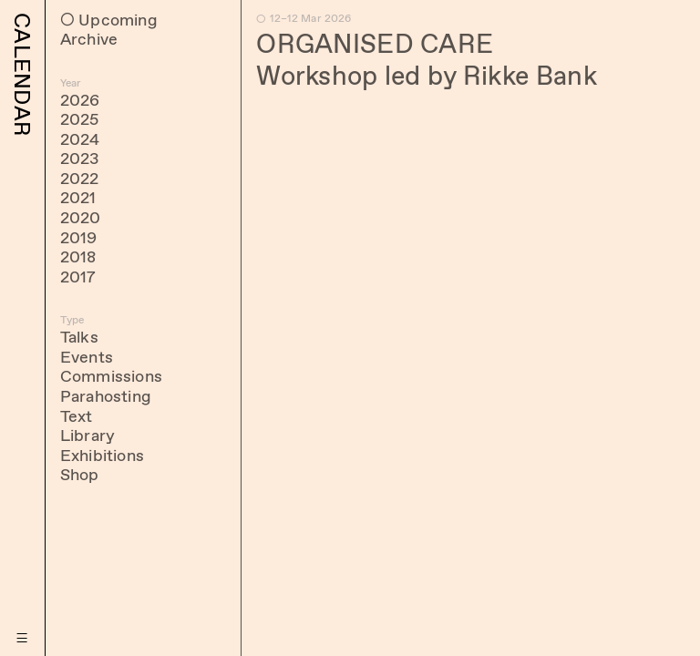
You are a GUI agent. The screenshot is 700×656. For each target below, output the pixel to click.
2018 (78, 257)
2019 (79, 238)
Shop (79, 475)
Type (72, 320)
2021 (78, 198)
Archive (89, 39)
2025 (79, 119)
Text (76, 416)
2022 (79, 179)
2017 (78, 277)
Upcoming (117, 20)
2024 (80, 139)
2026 (80, 100)
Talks (79, 337)
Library (87, 435)
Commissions (111, 376)
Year (70, 83)
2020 (80, 218)
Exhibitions (102, 455)
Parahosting (105, 396)
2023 (80, 158)
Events (86, 357)
